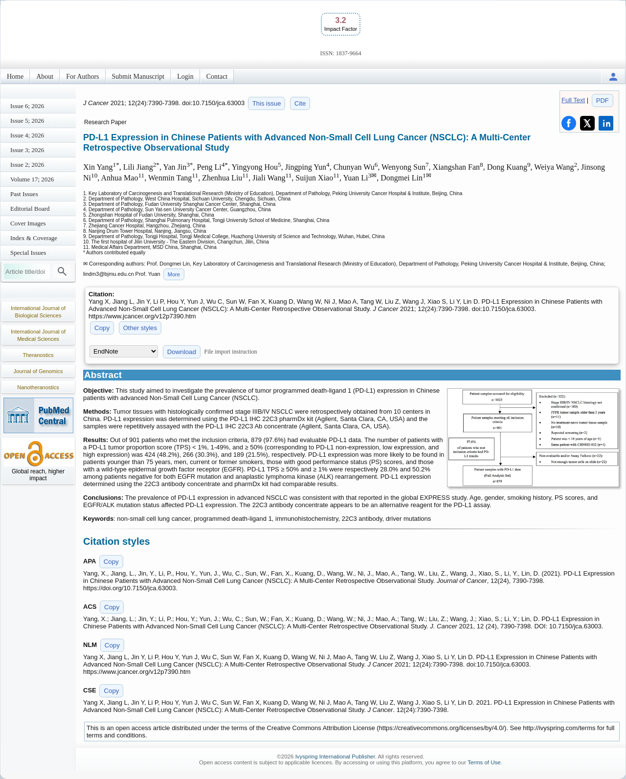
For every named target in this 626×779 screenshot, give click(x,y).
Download (181, 352)
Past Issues (24, 194)
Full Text (573, 100)
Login (185, 76)
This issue (266, 103)
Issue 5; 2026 (27, 120)
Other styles (140, 328)
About (44, 76)
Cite (300, 103)
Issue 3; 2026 (27, 150)
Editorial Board (30, 208)
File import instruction (230, 351)
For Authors (82, 76)
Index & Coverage (33, 238)
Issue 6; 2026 (27, 106)
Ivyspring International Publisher (335, 756)
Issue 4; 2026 (27, 135)
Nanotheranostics (38, 387)
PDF (602, 100)
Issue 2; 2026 (27, 164)
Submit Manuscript (138, 76)
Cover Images (28, 223)
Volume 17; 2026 (32, 179)
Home (15, 76)
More (174, 274)
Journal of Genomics (38, 371)
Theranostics (38, 355)
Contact (217, 76)
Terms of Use (484, 762)
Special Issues (28, 252)
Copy (102, 328)
